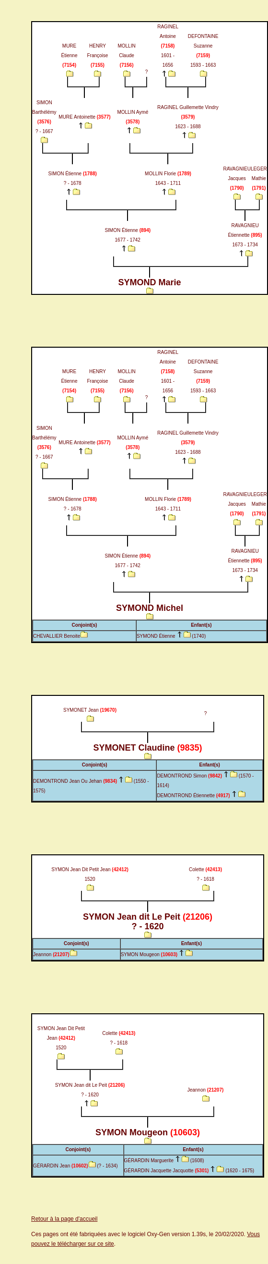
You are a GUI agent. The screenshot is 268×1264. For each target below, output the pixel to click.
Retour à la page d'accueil (64, 1218)
